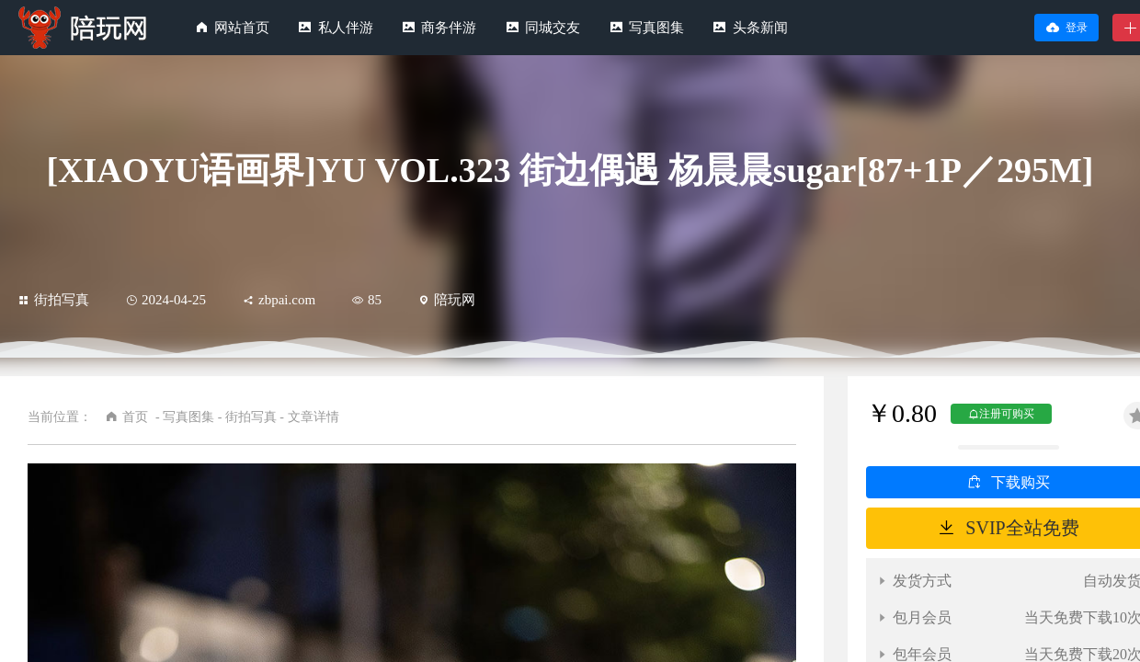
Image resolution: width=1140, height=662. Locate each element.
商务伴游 (448, 27)
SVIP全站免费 (1021, 528)
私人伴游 (345, 27)
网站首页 (241, 27)
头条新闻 (760, 27)
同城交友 (552, 27)
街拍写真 (53, 299)
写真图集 (656, 27)
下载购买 (1020, 482)
